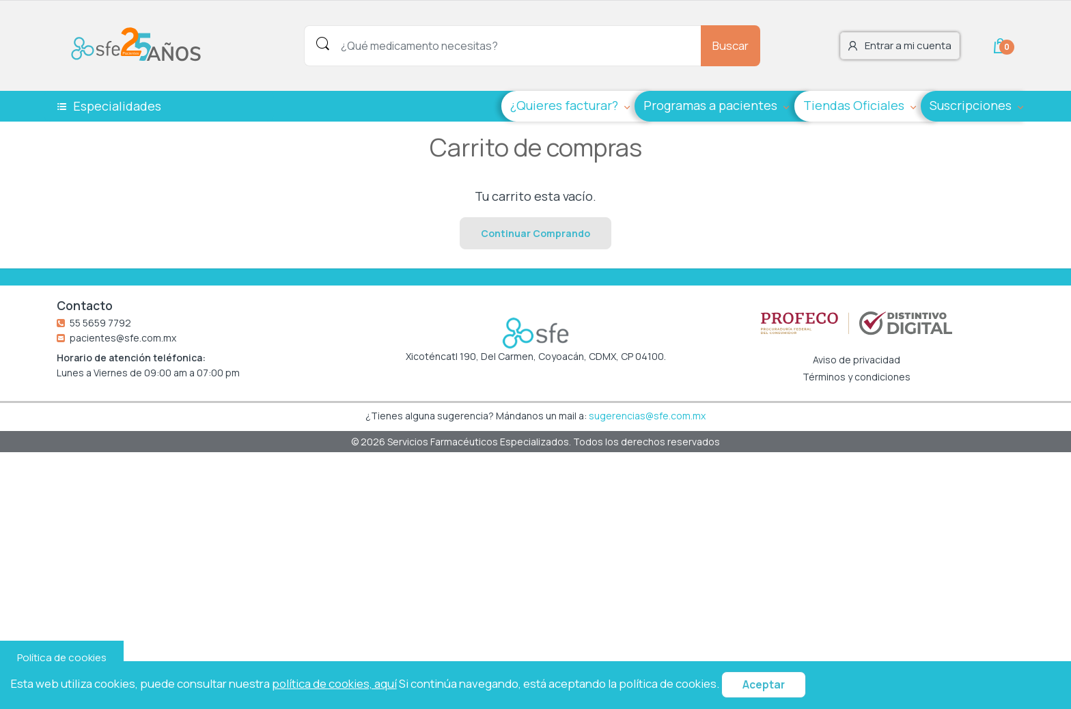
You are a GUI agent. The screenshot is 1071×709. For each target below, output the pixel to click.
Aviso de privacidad (856, 360)
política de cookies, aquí (334, 683)
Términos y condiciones (856, 377)
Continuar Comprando (535, 233)
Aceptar (763, 685)
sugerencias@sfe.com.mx (647, 415)
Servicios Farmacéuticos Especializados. (480, 441)
